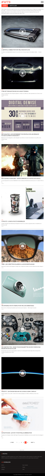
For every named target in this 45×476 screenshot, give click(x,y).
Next (32, 442)
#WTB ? (2, 465)
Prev (12, 442)
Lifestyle (2, 469)
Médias (24, 467)
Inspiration (3, 467)
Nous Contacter (25, 465)
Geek (2, 48)
